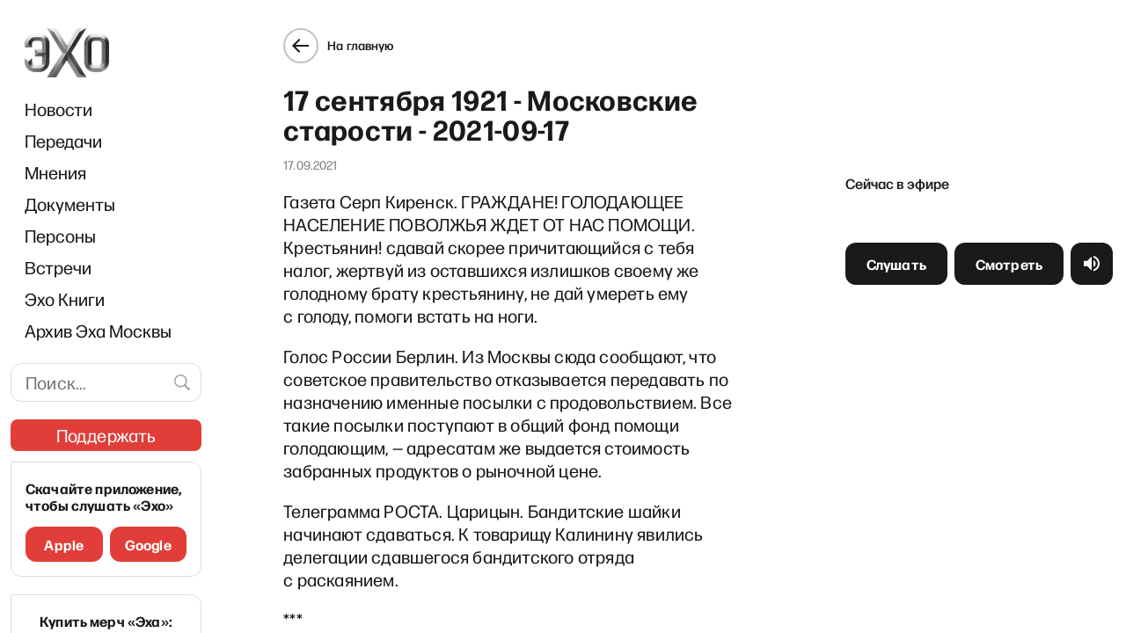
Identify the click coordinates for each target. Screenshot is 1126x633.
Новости (58, 109)
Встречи (58, 267)
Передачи (63, 140)
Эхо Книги (65, 298)
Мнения (55, 172)
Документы (70, 204)
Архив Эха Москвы (98, 330)
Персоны (60, 235)
